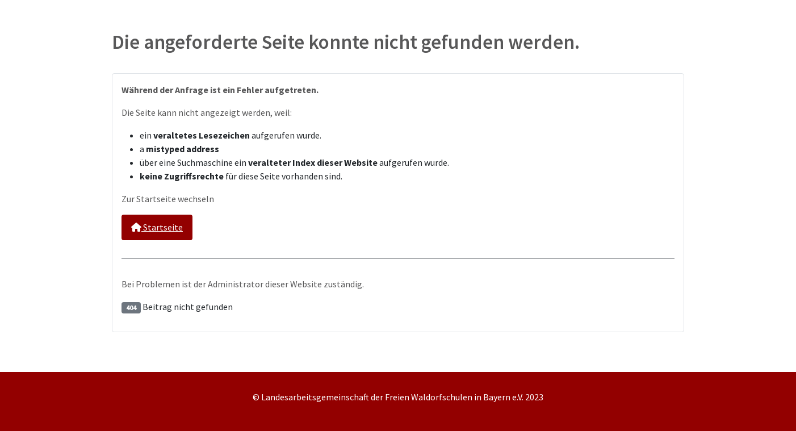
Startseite (157, 227)
